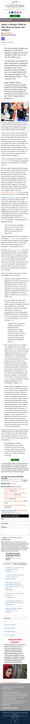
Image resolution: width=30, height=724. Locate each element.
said (27, 219)
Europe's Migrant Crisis (9, 628)
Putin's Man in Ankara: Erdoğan (13, 501)
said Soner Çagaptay (15, 238)
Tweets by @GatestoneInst (11, 682)
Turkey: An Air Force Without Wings (15, 505)
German (5, 44)
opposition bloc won (16, 250)
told (17, 375)
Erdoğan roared (5, 161)
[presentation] (8, 564)
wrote (11, 320)
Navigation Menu (6, 20)
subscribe (20, 510)
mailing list (19, 512)
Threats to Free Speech (9, 635)
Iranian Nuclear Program (10, 624)
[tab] (8, 564)
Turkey (14, 483)
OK (15, 721)
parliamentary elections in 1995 (10, 192)
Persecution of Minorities (9, 631)
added (20, 383)
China (5, 621)
